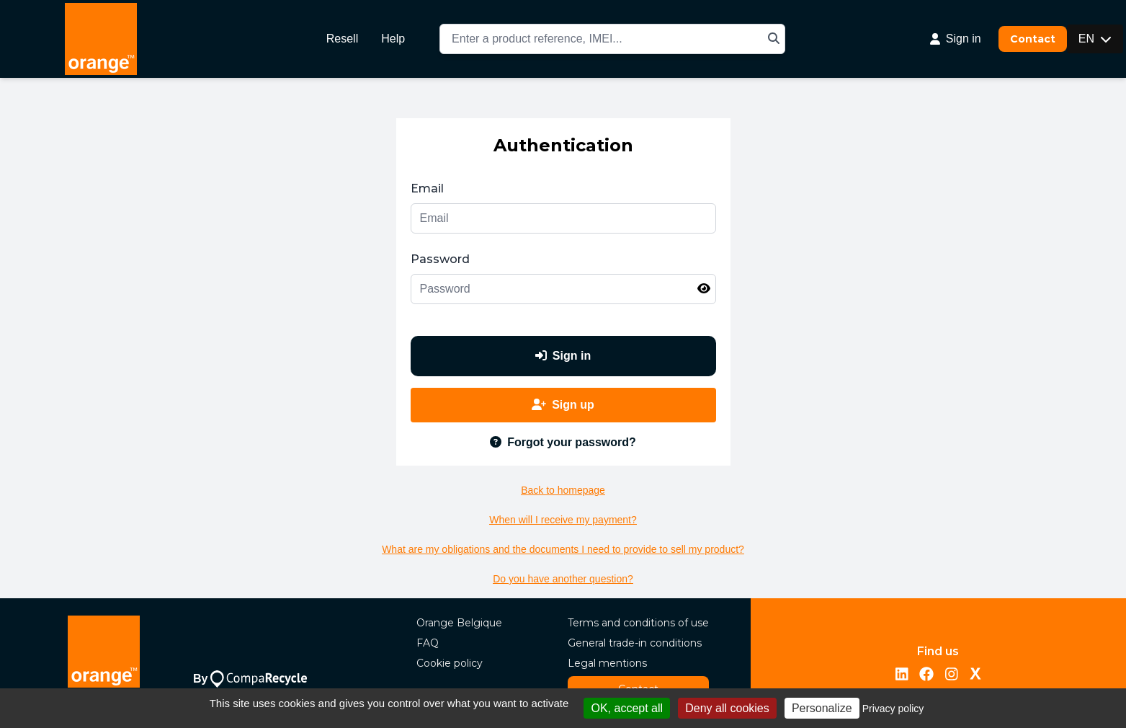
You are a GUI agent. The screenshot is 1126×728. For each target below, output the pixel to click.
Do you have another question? (563, 579)
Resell (342, 38)
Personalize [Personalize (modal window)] (822, 708)
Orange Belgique (459, 622)
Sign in (563, 356)
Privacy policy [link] (893, 708)
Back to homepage (563, 490)
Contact (1032, 38)
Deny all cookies (727, 708)
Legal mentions (607, 663)
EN (1095, 38)
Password (440, 259)
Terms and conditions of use (638, 622)
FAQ (427, 642)
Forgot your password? (563, 442)
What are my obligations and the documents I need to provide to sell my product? (563, 549)
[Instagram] (951, 674)
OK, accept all (627, 708)
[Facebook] (926, 674)
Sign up (563, 405)
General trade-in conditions (635, 642)
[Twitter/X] (975, 674)
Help (393, 38)
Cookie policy (449, 663)
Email (427, 188)
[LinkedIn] (901, 674)
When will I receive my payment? (563, 519)
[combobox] (612, 39)
